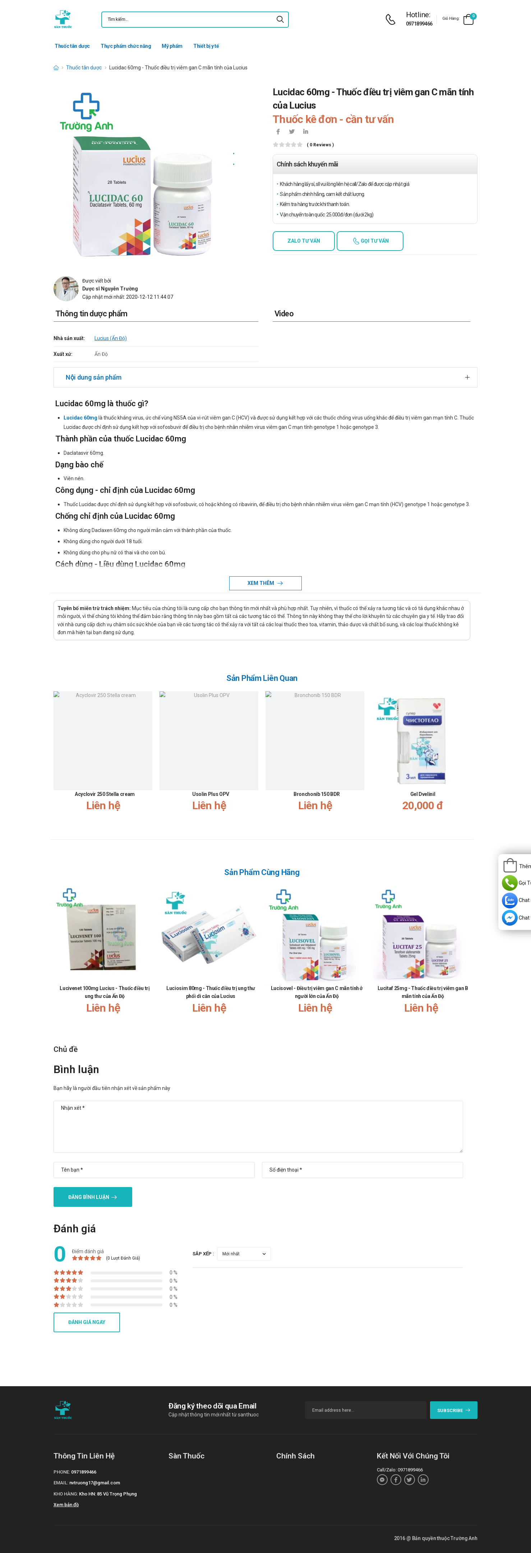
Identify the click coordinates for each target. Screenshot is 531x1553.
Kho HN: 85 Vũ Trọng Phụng (108, 1494)
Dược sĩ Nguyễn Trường (110, 289)
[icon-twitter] (291, 132)
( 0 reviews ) (320, 145)
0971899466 (419, 23)
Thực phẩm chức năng (126, 46)
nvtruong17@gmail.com (94, 1482)
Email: (61, 1482)
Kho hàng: (66, 1494)
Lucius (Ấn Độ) (110, 338)
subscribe (454, 1410)
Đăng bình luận (88, 1197)
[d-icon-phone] (392, 19)
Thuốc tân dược (72, 46)
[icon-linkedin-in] (305, 132)
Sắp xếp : (203, 1253)
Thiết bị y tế (206, 46)
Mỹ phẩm (172, 46)
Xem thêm (261, 583)
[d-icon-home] (56, 67)
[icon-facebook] (278, 132)
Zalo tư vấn (303, 241)
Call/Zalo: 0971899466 (400, 1469)
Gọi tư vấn (374, 241)
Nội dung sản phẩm (93, 377)
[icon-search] (280, 20)
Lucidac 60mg (80, 418)
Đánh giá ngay (86, 1322)
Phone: (62, 1472)
